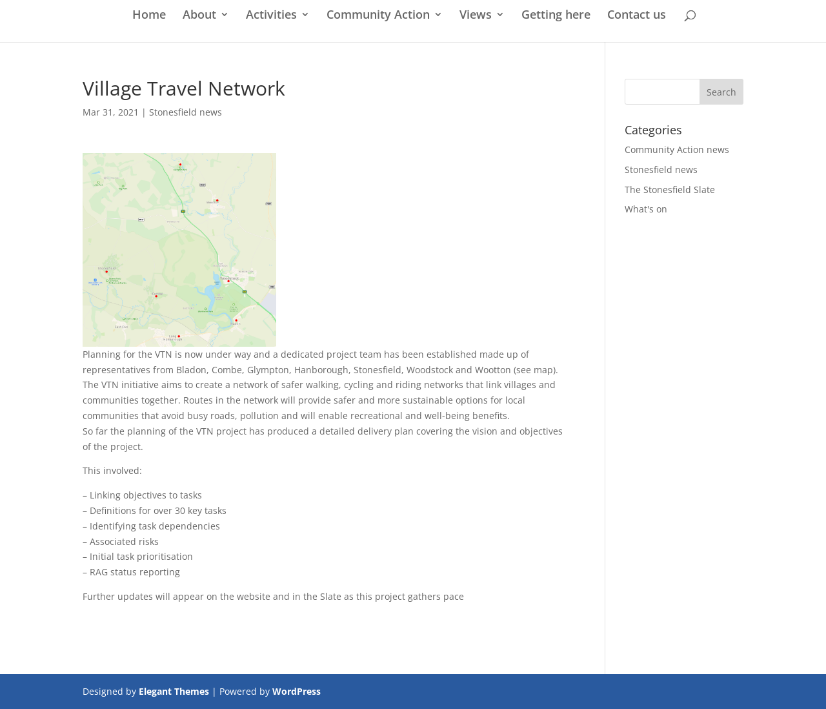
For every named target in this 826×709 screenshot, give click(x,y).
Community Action (378, 16)
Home (149, 16)
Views (475, 16)
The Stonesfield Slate (670, 189)
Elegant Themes (174, 691)
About (199, 16)
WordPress (296, 691)
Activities (271, 16)
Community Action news (677, 149)
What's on (646, 209)
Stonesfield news (185, 112)
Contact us (636, 16)
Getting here (555, 16)
